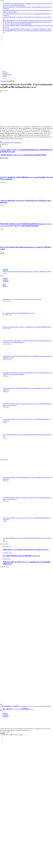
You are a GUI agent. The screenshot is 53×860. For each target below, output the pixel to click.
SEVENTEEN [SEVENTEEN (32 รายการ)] (40, 706)
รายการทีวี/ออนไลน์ (4, 81)
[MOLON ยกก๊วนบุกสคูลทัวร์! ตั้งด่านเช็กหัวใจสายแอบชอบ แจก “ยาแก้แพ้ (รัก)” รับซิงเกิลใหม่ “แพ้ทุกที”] (13, 244)
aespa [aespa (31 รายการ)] (1, 706)
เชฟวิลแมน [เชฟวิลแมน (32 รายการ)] (31, 709)
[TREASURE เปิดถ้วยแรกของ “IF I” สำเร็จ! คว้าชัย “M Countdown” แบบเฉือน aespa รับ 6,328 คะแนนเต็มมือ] (13, 657)
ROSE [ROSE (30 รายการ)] (32, 706)
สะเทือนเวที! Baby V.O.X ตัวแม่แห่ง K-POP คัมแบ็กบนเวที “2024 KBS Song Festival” (22, 299)
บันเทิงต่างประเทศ (7, 74)
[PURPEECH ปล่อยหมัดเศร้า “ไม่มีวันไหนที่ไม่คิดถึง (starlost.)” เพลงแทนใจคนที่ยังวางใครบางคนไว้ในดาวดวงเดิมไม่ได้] (13, 174)
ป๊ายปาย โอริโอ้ (9, 142)
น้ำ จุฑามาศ (3, 142)
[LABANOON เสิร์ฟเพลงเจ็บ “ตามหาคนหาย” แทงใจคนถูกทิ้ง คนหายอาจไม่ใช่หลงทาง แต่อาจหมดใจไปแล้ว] (13, 197)
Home (4, 71)
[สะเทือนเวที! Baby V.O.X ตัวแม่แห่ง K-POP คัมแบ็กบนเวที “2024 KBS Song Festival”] (10, 297)
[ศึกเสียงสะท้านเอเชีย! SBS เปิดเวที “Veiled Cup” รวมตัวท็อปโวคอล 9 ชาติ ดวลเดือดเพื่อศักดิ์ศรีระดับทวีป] (10, 325)
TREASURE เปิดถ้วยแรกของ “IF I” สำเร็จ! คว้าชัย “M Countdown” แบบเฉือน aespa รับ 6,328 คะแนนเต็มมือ (27, 20)
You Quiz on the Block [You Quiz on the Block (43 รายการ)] (16, 709)
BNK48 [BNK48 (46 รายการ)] (12, 706)
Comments (5, 286)
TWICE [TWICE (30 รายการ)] (1, 709)
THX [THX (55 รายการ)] (49, 706)
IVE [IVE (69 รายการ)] (24, 706)
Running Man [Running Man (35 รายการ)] (35, 706)
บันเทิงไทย (5, 73)
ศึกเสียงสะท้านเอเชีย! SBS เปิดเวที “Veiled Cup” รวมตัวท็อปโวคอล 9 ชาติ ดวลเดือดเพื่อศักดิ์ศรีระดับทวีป (27, 327)
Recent (4, 285)
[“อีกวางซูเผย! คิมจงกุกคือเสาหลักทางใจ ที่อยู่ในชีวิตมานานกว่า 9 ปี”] (10, 311)
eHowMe (21, 734)
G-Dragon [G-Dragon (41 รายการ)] (20, 706)
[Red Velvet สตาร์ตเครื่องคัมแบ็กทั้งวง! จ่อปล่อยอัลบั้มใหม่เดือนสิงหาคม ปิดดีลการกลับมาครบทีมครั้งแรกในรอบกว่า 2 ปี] (13, 687)
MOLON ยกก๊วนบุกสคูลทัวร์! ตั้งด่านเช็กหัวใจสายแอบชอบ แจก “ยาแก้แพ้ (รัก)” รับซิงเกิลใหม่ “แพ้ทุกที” (27, 29)
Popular (4, 284)
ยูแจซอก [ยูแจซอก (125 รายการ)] (25, 709)
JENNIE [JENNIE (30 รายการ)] (26, 706)
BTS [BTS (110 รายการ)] (16, 706)
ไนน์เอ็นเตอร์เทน (18, 142)
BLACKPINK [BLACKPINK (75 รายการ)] (6, 706)
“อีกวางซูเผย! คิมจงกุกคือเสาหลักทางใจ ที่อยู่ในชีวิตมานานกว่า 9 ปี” (19, 313)
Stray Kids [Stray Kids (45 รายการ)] (45, 706)
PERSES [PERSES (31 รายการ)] (29, 706)
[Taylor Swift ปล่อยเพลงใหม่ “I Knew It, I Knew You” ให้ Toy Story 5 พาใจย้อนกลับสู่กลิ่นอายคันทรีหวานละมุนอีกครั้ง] (10, 417)
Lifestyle (5, 76)
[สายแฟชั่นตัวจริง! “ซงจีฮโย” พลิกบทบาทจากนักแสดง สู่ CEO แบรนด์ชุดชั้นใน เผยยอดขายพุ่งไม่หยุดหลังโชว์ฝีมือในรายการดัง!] (10, 354)
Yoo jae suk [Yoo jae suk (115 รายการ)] (7, 709)
